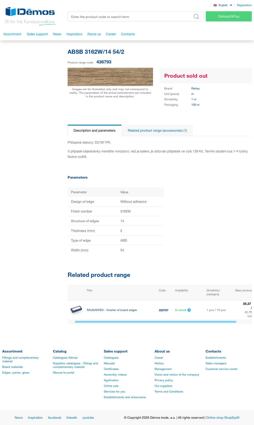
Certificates (111, 369)
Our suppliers (163, 386)
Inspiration (35, 417)
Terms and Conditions (169, 391)
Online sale (111, 386)
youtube (88, 417)
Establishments (216, 357)
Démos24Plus (228, 16)
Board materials (12, 367)
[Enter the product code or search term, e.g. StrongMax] (135, 16)
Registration (244, 5)
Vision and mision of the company (177, 374)
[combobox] (222, 5)
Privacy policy (164, 380)
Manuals (109, 363)
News (19, 417)
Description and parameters (94, 130)
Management (163, 369)
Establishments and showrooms (125, 397)
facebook (54, 417)
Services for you (114, 391)
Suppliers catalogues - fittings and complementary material (75, 365)
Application (111, 380)
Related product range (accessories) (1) (157, 130)
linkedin (71, 417)
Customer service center (222, 369)
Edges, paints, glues (15, 372)
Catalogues (111, 357)
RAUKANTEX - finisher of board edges (112, 310)
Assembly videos (115, 374)
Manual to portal (63, 372)
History (159, 363)
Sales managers (216, 363)
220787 (163, 310)
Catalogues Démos (65, 357)
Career (159, 357)
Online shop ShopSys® (222, 417)
